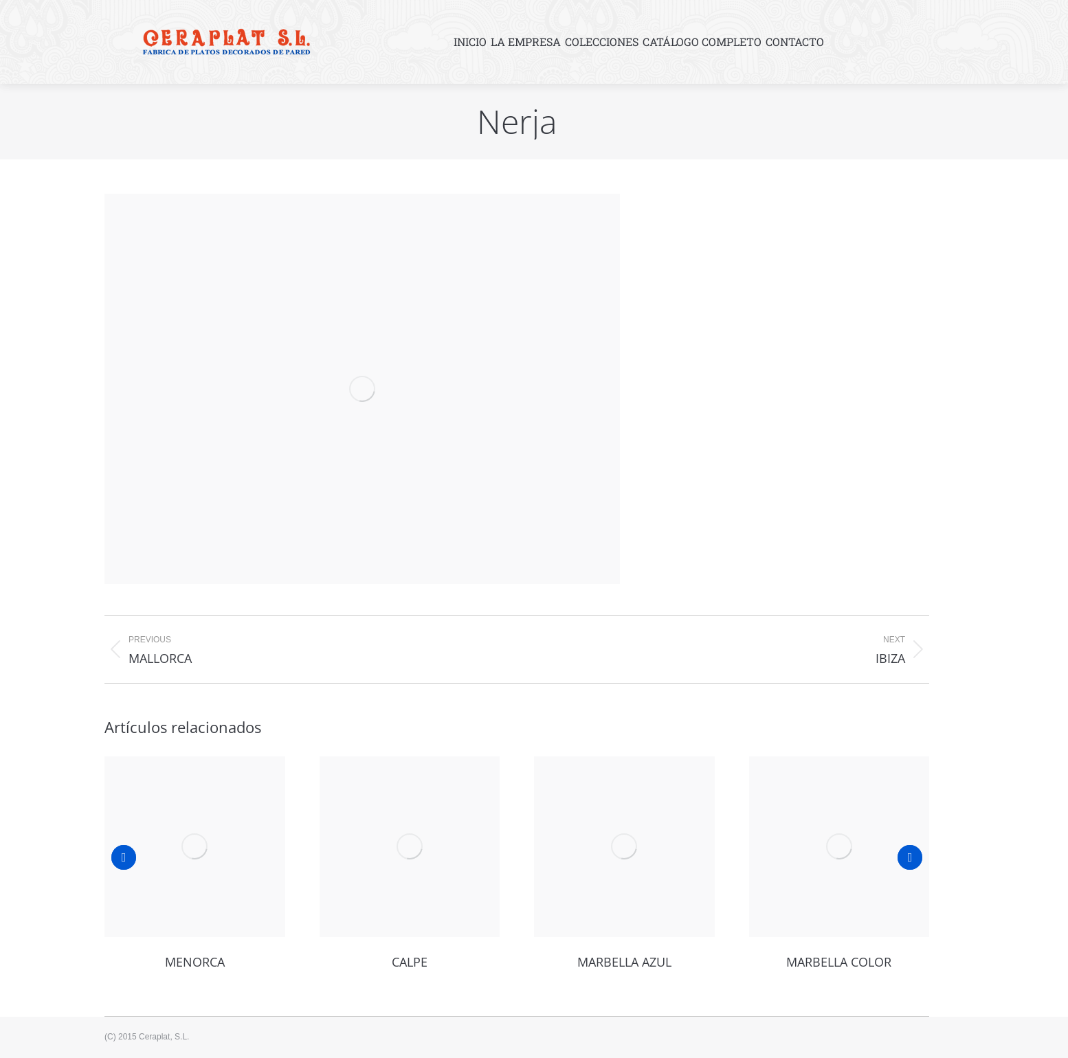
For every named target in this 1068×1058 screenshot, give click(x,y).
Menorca (195, 962)
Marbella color (838, 962)
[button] (123, 857)
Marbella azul (624, 962)
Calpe (409, 962)
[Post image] (194, 846)
